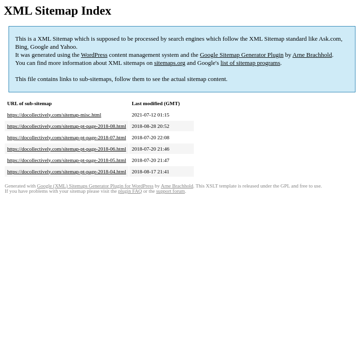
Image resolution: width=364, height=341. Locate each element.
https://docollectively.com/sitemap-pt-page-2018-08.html (66, 126)
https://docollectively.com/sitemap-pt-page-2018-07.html (66, 137)
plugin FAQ (130, 191)
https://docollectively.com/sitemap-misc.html (54, 114)
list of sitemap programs (250, 62)
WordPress (94, 54)
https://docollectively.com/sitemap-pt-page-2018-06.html (66, 149)
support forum (170, 191)
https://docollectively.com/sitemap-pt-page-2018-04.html (66, 171)
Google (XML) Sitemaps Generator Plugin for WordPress (95, 185)
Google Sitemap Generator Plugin (242, 54)
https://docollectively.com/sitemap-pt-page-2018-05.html (66, 160)
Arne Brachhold (312, 54)
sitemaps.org (169, 62)
